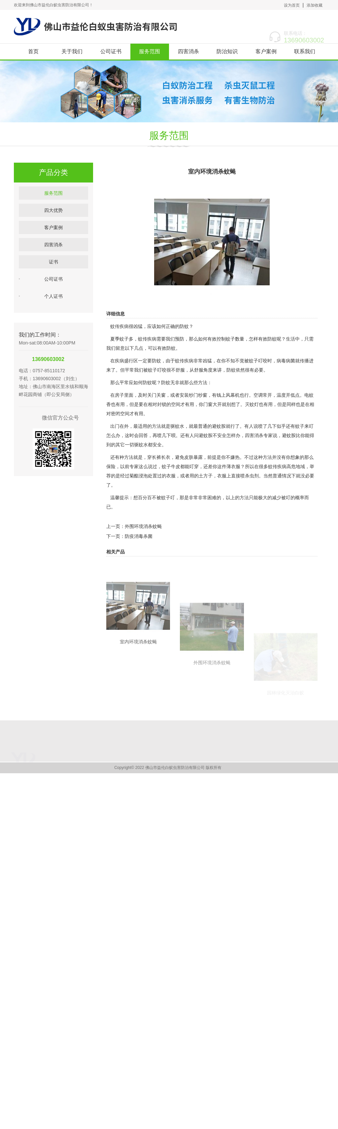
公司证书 (110, 51)
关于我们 (72, 51)
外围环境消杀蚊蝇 (143, 559)
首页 (33, 51)
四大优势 (53, 228)
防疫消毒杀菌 (138, 569)
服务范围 (149, 51)
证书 (53, 280)
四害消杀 (188, 51)
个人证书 (53, 314)
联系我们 (304, 51)
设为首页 (292, 5)
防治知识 (227, 51)
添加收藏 (314, 5)
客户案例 (266, 51)
